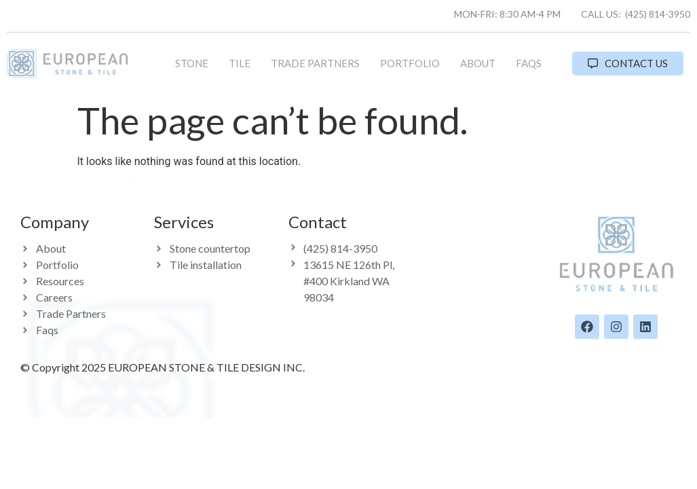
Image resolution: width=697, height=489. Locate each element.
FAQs (529, 63)
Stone (191, 63)
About (477, 63)
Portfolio (410, 63)
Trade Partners (315, 63)
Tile (239, 63)
